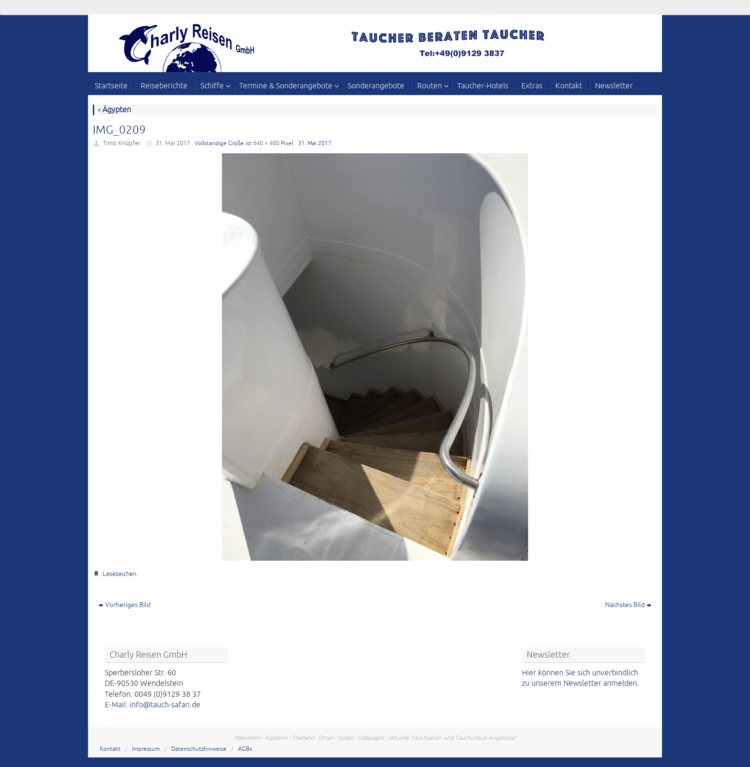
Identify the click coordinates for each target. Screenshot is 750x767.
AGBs (245, 749)
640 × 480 (266, 143)
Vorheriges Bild (125, 605)
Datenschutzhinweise (199, 749)
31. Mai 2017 (172, 143)
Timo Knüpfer (122, 143)
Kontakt (110, 749)
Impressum (146, 749)
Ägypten (114, 110)
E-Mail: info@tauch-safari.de (152, 705)
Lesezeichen (119, 574)
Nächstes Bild (628, 605)
